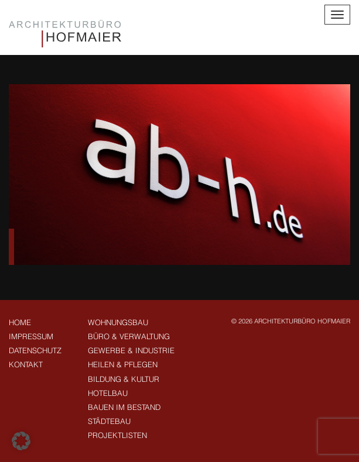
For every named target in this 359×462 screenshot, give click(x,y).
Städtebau (109, 421)
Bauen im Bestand (124, 407)
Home (20, 322)
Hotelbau (108, 393)
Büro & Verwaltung (129, 336)
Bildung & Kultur (123, 379)
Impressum (31, 336)
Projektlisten (117, 435)
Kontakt (26, 364)
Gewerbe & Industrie (131, 350)
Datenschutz (35, 350)
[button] (21, 441)
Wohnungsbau (118, 322)
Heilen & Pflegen (123, 364)
